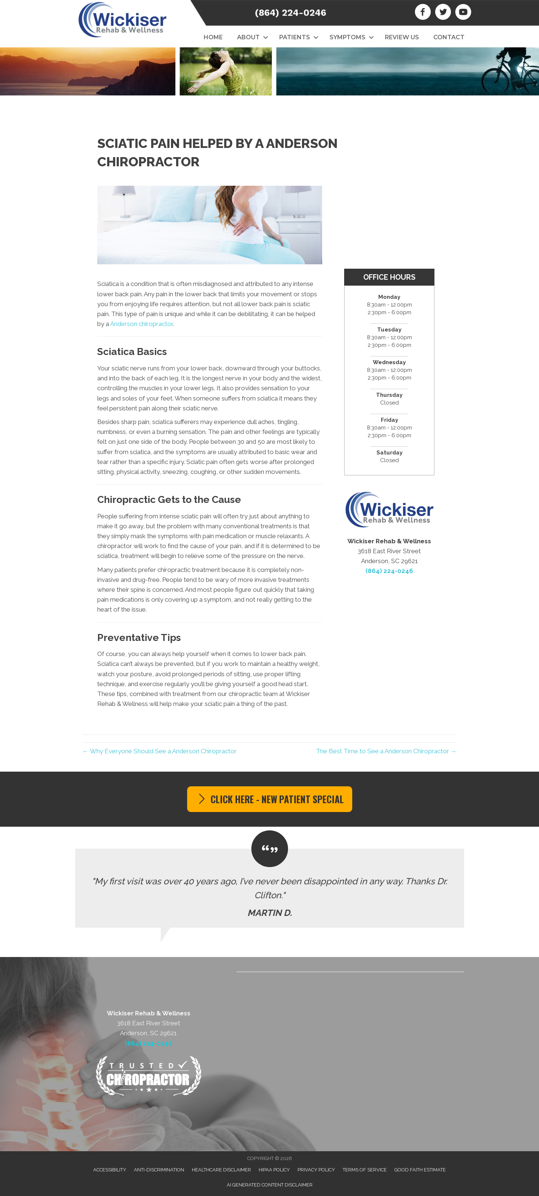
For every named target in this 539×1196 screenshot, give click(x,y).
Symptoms (347, 37)
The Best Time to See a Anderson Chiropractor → (386, 751)
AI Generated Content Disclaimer (270, 1185)
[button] (266, 37)
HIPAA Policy (274, 1170)
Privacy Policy (316, 1170)
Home (213, 37)
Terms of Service (365, 1170)
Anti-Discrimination (159, 1170)
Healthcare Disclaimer (221, 1170)
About (248, 37)
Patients (294, 37)
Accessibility (109, 1170)
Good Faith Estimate (420, 1170)
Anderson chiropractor (141, 323)
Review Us (402, 37)
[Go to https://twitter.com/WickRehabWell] (443, 13)
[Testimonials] (269, 888)
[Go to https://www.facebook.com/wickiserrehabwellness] (423, 13)
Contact (449, 37)
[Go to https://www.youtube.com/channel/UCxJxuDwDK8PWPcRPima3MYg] (463, 13)
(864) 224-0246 (290, 12)
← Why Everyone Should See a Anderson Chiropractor (160, 751)
